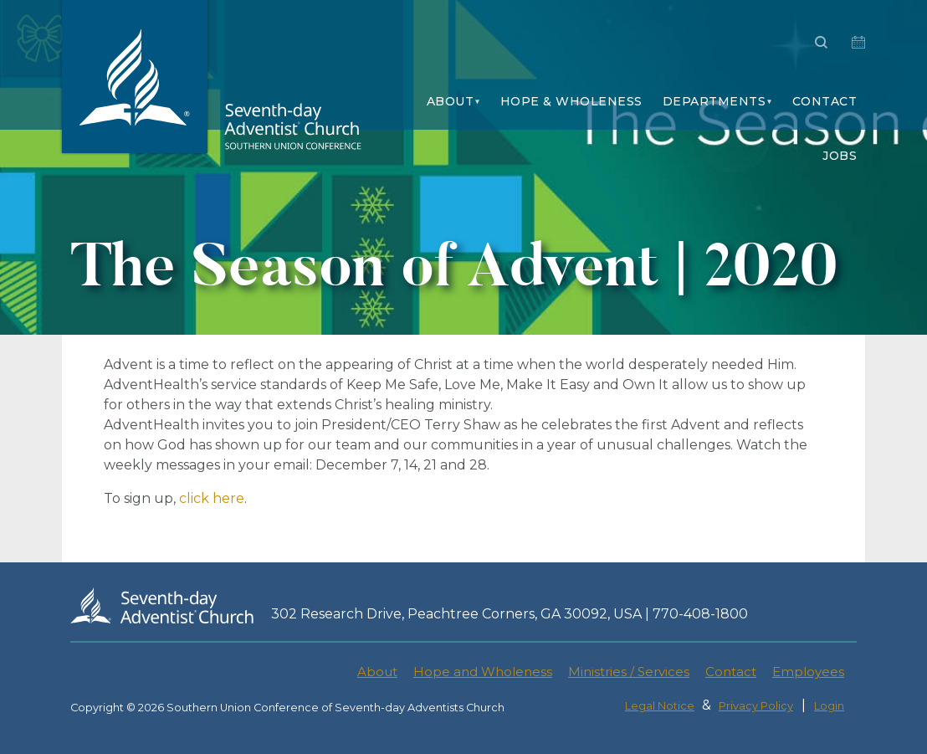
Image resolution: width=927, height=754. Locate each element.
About (450, 101)
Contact (825, 101)
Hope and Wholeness (482, 672)
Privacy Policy (756, 706)
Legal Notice (659, 706)
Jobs (839, 155)
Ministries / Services (628, 672)
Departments (714, 101)
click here (211, 498)
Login (829, 706)
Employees (808, 672)
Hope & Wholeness (571, 101)
